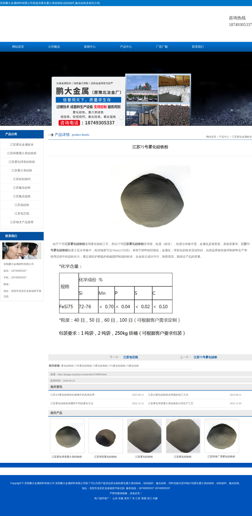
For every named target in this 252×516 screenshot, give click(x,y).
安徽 (120, 498)
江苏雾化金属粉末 (22, 144)
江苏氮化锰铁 (22, 196)
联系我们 (198, 46)
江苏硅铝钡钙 (22, 179)
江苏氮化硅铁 (22, 187)
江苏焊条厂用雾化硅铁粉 (221, 456)
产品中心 (126, 46)
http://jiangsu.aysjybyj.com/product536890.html (82, 374)
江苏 (137, 498)
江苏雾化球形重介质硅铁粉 (67, 456)
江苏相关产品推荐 (22, 222)
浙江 (149, 498)
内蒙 (155, 498)
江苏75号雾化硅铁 (205, 357)
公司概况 (54, 46)
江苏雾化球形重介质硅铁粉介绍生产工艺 (170, 403)
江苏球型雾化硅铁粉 (105, 456)
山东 (115, 498)
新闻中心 (90, 46)
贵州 (126, 498)
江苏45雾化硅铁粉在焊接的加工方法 (168, 394)
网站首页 (18, 46)
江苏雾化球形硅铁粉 (22, 161)
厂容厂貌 (162, 46)
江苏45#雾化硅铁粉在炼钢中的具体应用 (72, 394)
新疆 (143, 498)
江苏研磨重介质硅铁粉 (22, 153)
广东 (132, 498)
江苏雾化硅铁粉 (144, 456)
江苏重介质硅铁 (22, 170)
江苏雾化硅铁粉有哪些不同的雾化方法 (71, 403)
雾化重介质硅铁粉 (52, 3)
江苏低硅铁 (21, 205)
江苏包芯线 (21, 213)
